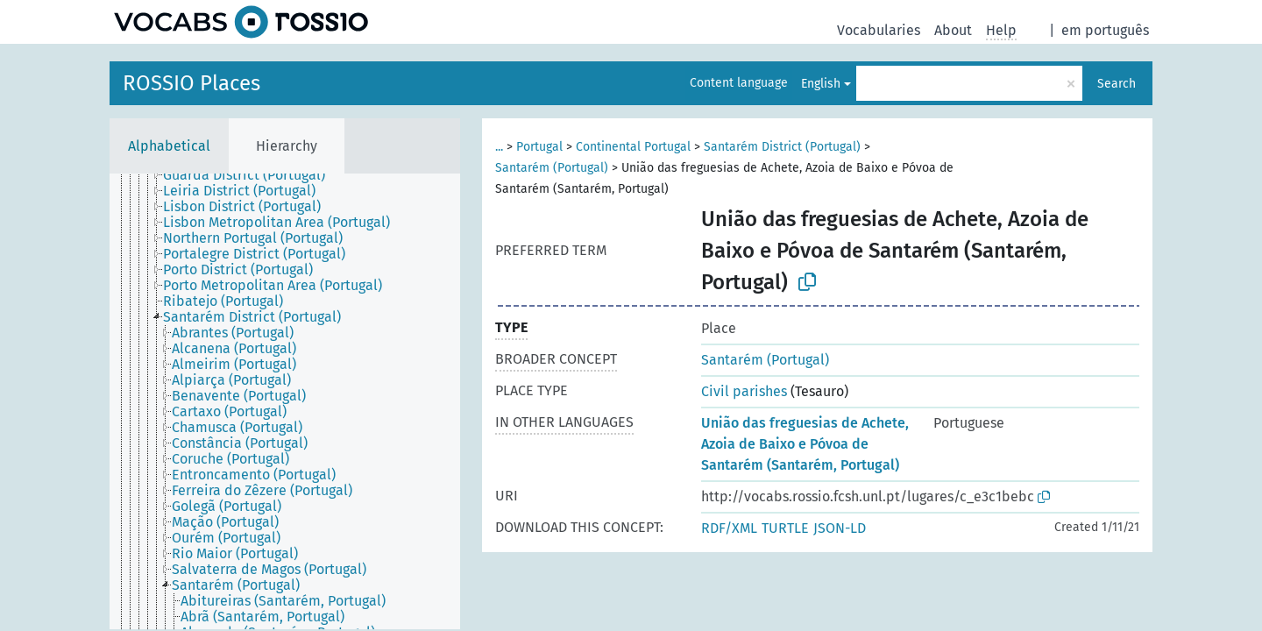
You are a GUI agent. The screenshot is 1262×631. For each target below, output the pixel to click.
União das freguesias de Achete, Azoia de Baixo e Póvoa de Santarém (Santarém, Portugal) (805, 444)
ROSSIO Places (191, 83)
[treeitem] (251, 175)
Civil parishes (744, 391)
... (499, 146)
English (820, 83)
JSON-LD (839, 528)
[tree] (285, 401)
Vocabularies (878, 30)
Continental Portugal (633, 146)
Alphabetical (169, 146)
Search (1116, 83)
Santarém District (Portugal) (782, 146)
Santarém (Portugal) (551, 167)
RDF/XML (729, 528)
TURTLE (785, 528)
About (953, 30)
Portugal (539, 146)
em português (1105, 30)
